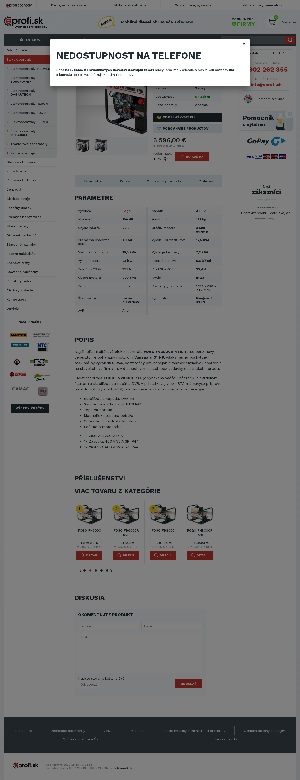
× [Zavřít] (244, 44)
